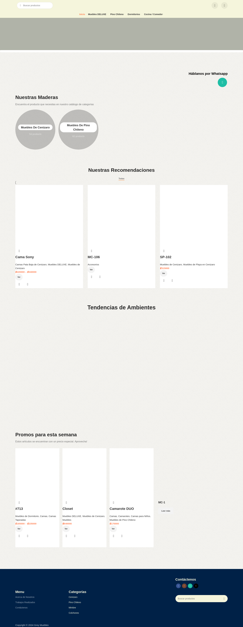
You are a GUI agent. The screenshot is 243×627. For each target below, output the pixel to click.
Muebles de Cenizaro (35, 129)
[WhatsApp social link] (222, 82)
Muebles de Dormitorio (27, 516)
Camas (43, 516)
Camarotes (124, 516)
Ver (91, 270)
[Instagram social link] (184, 586)
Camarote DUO (122, 509)
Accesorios (93, 264)
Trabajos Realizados (25, 602)
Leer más (165, 511)
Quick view (100, 277)
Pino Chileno (75, 602)
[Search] (35, 5)
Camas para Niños (140, 516)
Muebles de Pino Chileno (122, 520)
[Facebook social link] (178, 586)
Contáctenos (21, 607)
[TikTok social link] (196, 586)
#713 (19, 509)
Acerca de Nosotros (24, 597)
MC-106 (94, 257)
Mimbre (72, 607)
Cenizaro (73, 597)
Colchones (74, 613)
